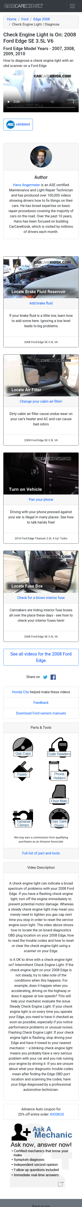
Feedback (41, 703)
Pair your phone (41, 500)
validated (18, 124)
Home (11, 19)
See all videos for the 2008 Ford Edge (41, 657)
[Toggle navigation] (72, 6)
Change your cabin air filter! (41, 401)
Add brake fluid (40, 303)
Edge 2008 (41, 19)
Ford (24, 19)
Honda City (20, 692)
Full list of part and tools (41, 853)
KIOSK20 (57, 1114)
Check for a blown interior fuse (41, 598)
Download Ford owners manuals (41, 713)
